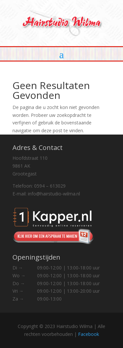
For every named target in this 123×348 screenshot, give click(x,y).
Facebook (88, 334)
